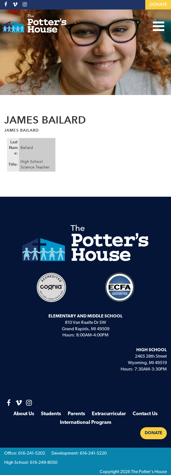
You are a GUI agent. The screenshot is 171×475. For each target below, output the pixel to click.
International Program (85, 422)
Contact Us (145, 414)
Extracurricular (109, 414)
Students (51, 414)
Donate (158, 5)
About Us (23, 414)
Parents (76, 414)
